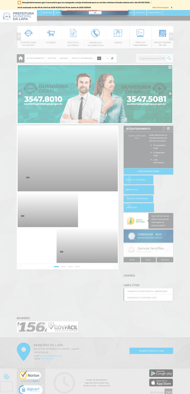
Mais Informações (161, 7)
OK (95, 12)
